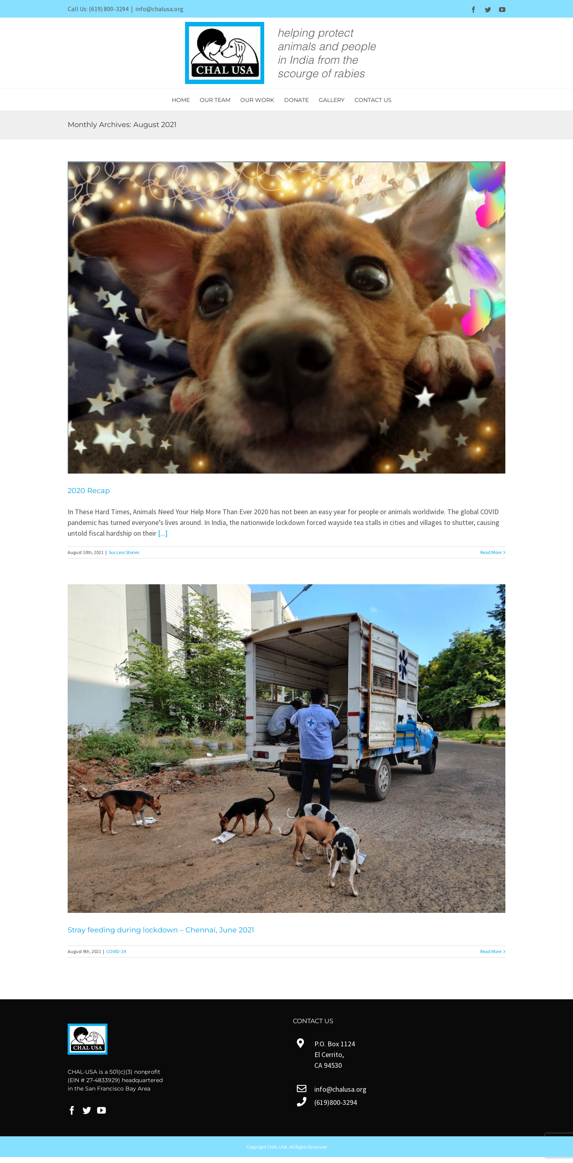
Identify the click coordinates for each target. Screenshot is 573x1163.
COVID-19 (116, 951)
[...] (163, 533)
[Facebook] (72, 1110)
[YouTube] (101, 1110)
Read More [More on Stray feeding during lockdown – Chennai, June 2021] (490, 951)
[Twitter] (86, 1110)
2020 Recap (89, 490)
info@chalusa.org (159, 9)
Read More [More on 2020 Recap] (490, 552)
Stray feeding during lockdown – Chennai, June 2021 (161, 930)
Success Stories (124, 552)
